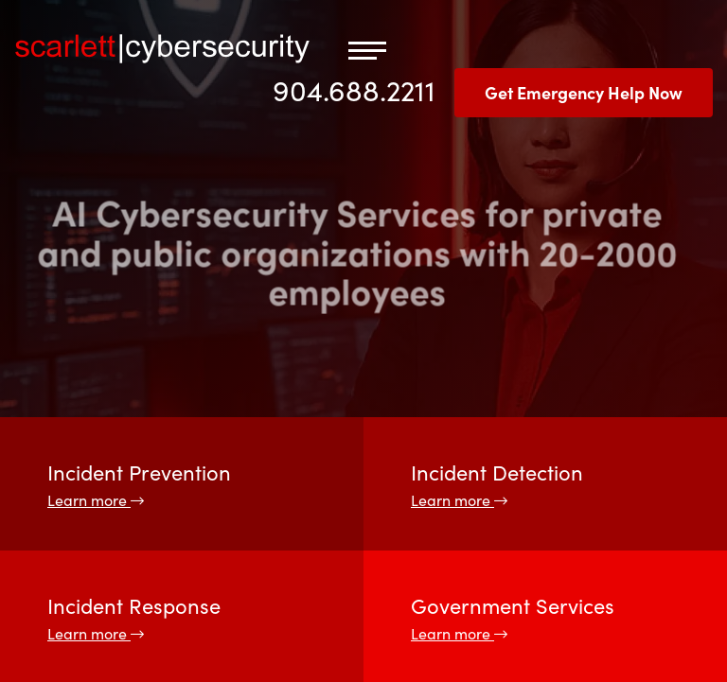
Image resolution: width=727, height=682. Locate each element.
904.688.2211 (354, 89)
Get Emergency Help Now (584, 92)
